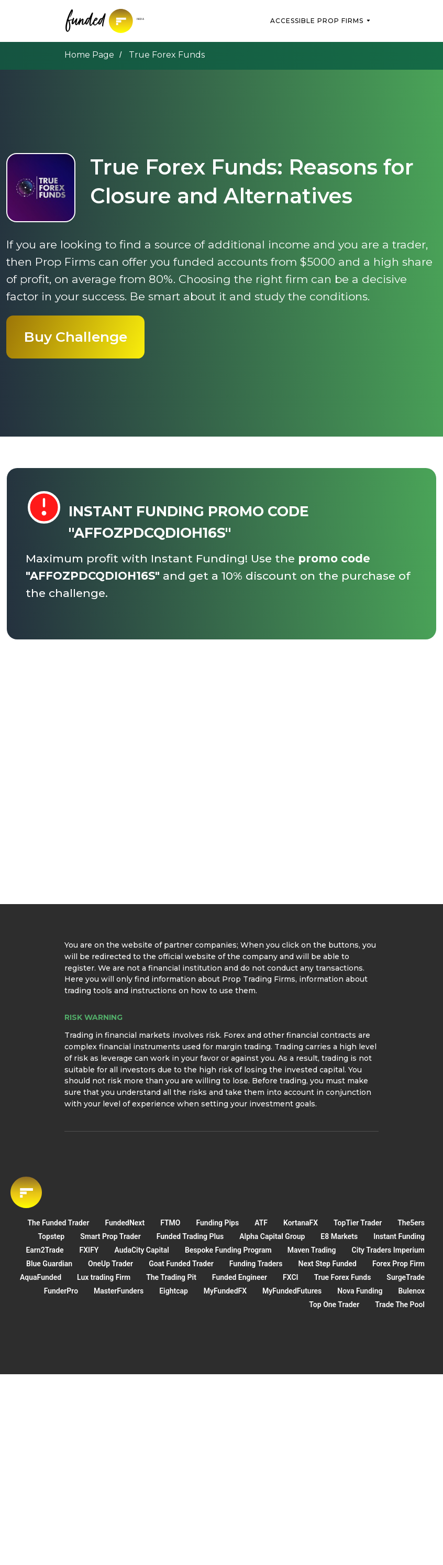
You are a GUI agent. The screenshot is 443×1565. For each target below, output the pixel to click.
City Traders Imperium (388, 1250)
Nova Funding (359, 1291)
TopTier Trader (358, 1223)
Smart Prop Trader (110, 1236)
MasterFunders (118, 1291)
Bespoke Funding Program (228, 1250)
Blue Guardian (49, 1263)
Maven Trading (311, 1250)
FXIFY (89, 1250)
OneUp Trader (110, 1263)
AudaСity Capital (141, 1250)
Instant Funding (399, 1236)
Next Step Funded (327, 1263)
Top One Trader (334, 1304)
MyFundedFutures (292, 1291)
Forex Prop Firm (398, 1263)
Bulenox (411, 1291)
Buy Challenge (75, 336)
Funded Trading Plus (190, 1236)
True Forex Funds (342, 1277)
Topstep (51, 1236)
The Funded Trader (58, 1223)
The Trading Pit (171, 1277)
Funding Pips (217, 1223)
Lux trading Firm (103, 1277)
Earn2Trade (44, 1250)
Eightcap (173, 1291)
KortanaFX (300, 1223)
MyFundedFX (225, 1291)
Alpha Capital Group (272, 1236)
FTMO (170, 1223)
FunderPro (61, 1291)
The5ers (411, 1223)
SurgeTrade (405, 1277)
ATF (261, 1223)
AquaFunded (40, 1277)
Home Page (89, 55)
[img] (106, 21)
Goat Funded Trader (181, 1263)
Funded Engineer (239, 1277)
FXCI (290, 1277)
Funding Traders (256, 1263)
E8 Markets (339, 1236)
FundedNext (125, 1223)
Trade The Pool (400, 1304)
